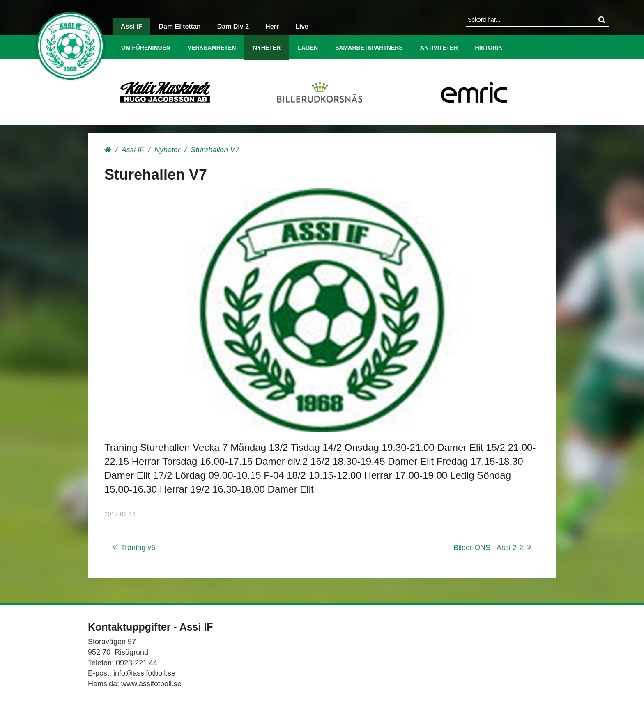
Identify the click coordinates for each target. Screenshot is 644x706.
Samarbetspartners (369, 47)
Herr (272, 26)
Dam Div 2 (233, 26)
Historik (489, 47)
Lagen (308, 47)
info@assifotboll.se (144, 673)
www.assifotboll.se (151, 684)
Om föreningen (145, 47)
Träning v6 (138, 548)
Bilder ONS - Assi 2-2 (488, 548)
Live (301, 26)
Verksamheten (212, 47)
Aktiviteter (439, 47)
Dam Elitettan (179, 26)
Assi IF (131, 26)
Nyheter (267, 47)
